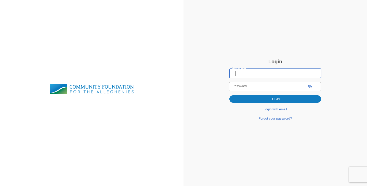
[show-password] (310, 86)
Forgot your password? (275, 118)
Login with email (275, 109)
